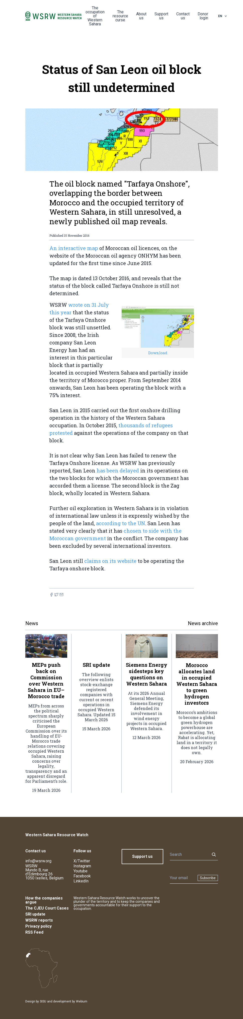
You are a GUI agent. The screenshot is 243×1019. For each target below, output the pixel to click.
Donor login (203, 16)
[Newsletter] (182, 877)
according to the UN (120, 523)
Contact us (183, 16)
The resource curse (120, 16)
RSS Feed (34, 932)
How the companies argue (44, 900)
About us (141, 16)
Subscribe (208, 878)
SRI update (35, 914)
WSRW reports (39, 920)
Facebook (82, 876)
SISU (43, 1001)
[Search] (188, 854)
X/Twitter (81, 861)
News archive (203, 623)
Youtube (80, 871)
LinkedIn (81, 881)
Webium (81, 1001)
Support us (161, 16)
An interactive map (73, 248)
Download (157, 352)
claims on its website (110, 561)
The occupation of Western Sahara (95, 16)
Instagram (82, 866)
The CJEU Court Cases (47, 908)
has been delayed (118, 470)
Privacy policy (38, 926)
